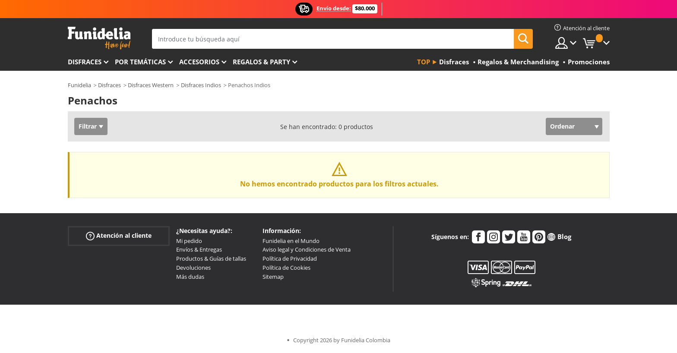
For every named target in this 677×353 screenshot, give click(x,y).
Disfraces (84, 61)
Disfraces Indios (201, 85)
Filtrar (88, 126)
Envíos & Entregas (199, 249)
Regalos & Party (261, 61)
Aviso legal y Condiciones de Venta (307, 249)
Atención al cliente (119, 235)
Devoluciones (193, 267)
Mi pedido (189, 241)
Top (423, 61)
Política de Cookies (286, 267)
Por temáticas (140, 61)
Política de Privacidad (290, 258)
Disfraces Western (151, 85)
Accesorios (199, 61)
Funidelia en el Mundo (291, 241)
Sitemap (273, 277)
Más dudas (190, 277)
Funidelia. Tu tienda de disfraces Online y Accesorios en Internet (99, 38)
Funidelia (79, 85)
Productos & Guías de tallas (211, 258)
